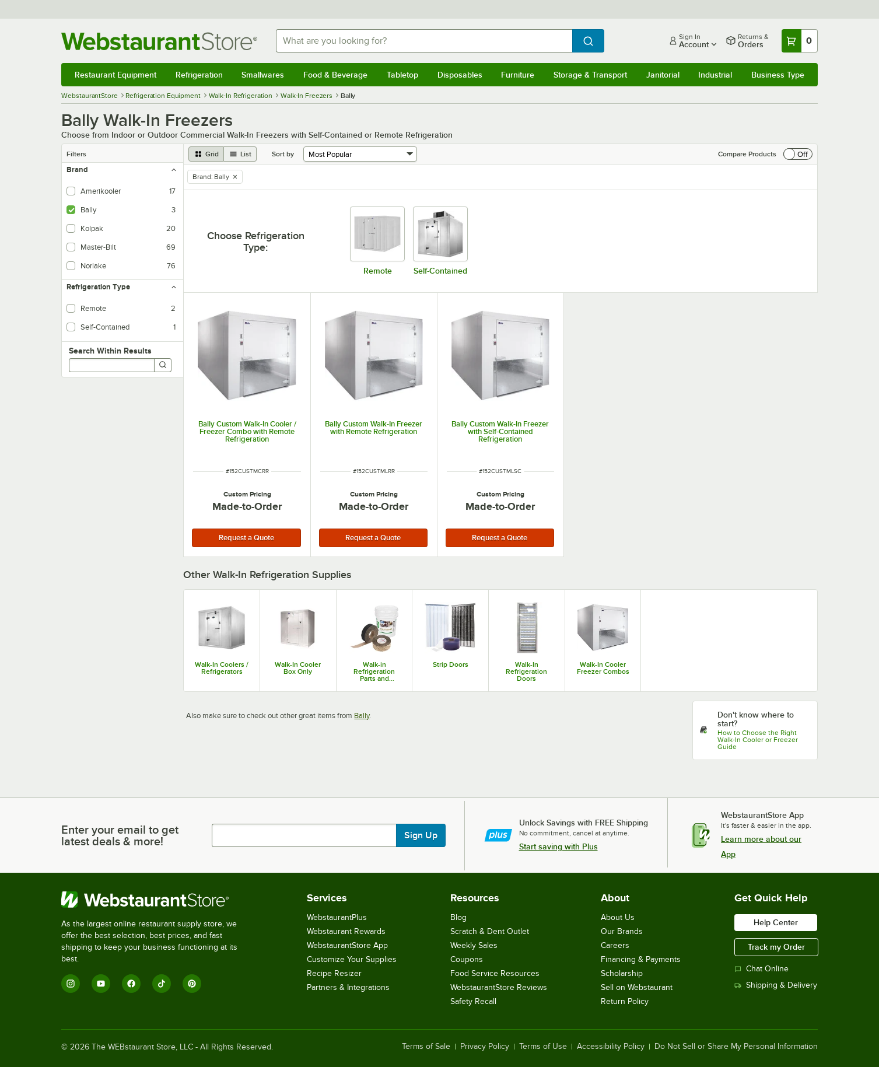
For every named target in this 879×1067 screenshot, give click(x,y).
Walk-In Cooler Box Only (298, 668)
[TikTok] (161, 983)
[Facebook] (131, 983)
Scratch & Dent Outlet (489, 931)
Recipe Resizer (334, 973)
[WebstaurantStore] (157, 899)
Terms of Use (543, 1046)
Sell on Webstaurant (637, 987)
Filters (76, 154)
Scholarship (622, 973)
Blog (458, 917)
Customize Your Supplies (352, 959)
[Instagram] (70, 983)
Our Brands (622, 931)
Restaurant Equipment (115, 74)
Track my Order (776, 946)
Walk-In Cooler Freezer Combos (603, 668)
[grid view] (206, 154)
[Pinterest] (192, 983)
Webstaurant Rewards (346, 931)
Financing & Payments (641, 959)
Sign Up (420, 835)
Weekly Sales (474, 945)
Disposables (459, 74)
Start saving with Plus (558, 846)
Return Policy (625, 1001)
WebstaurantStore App (347, 945)
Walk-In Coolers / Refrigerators (221, 668)
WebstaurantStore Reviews (498, 987)
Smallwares (262, 74)
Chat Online (761, 968)
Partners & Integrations (348, 987)
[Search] (162, 365)
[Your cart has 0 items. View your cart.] (800, 41)
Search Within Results (110, 350)
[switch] (798, 154)
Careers (615, 945)
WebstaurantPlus (337, 917)
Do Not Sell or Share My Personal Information (736, 1046)
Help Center (776, 922)
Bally (361, 715)
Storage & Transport (590, 74)
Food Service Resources (495, 973)
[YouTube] (101, 983)
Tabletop (402, 74)
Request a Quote (246, 537)
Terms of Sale (426, 1046)
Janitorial (663, 74)
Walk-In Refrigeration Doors (526, 671)
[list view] (240, 154)
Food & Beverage (335, 74)
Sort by (283, 154)
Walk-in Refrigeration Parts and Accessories (374, 671)
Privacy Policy (484, 1046)
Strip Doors (450, 664)
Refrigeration (199, 74)
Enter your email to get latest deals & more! (119, 835)
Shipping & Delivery (775, 985)
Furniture (517, 74)
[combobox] (424, 41)
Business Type (777, 74)
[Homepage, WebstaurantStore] (159, 41)
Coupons (466, 959)
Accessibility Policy (611, 1046)
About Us (618, 917)
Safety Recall (473, 1001)
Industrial (715, 74)
